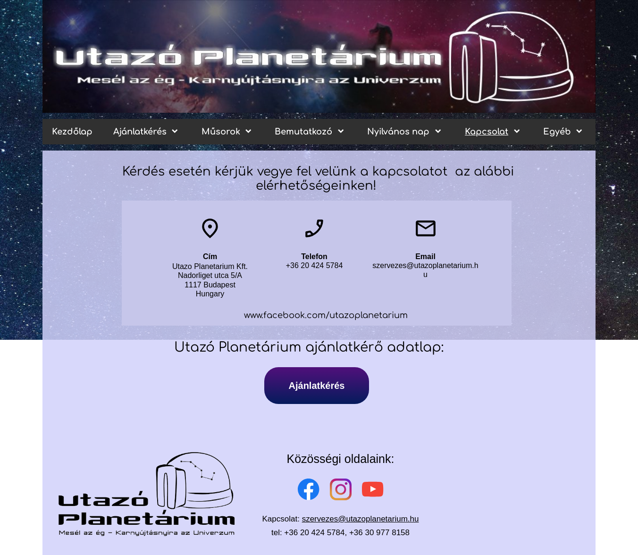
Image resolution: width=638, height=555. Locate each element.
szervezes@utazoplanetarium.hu (360, 518)
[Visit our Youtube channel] (373, 489)
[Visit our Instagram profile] (341, 489)
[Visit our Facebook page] (308, 489)
